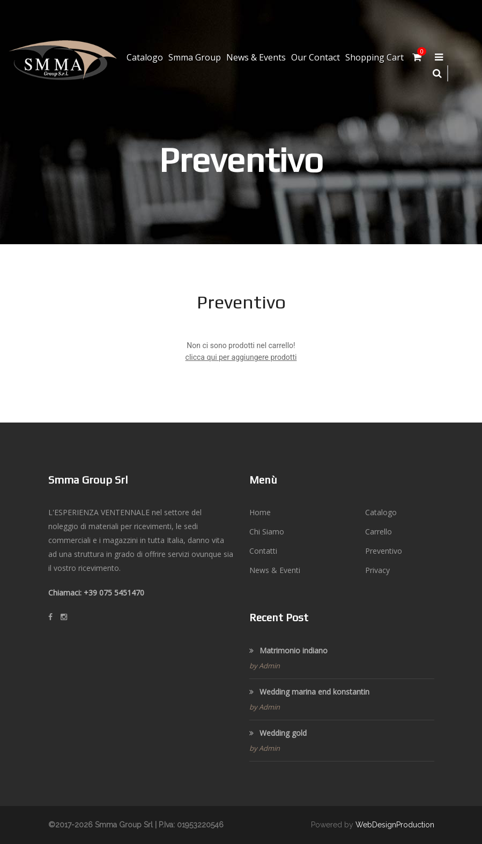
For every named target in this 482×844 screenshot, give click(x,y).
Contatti (263, 551)
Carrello (378, 531)
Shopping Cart (374, 57)
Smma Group (194, 57)
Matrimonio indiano (288, 650)
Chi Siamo (266, 531)
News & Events (256, 57)
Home (260, 512)
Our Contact (315, 57)
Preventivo (383, 551)
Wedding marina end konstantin (309, 692)
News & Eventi (274, 570)
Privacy (377, 570)
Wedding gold (278, 733)
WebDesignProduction (394, 824)
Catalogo (145, 57)
